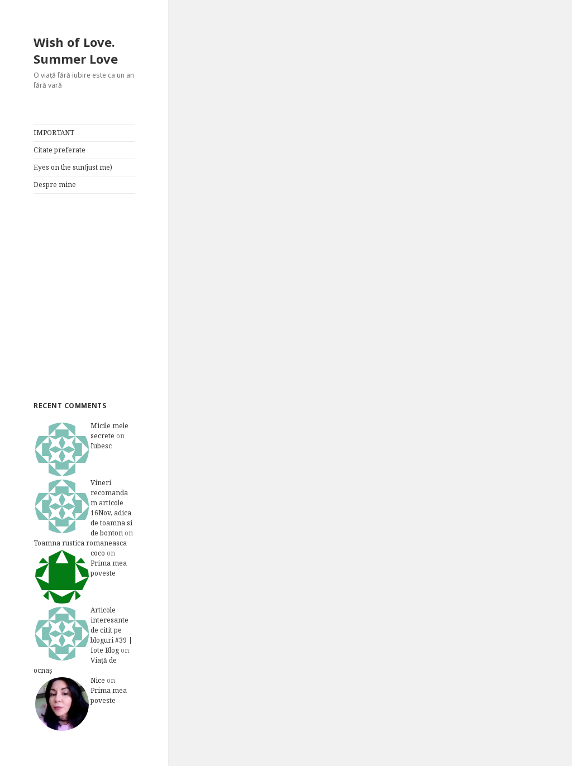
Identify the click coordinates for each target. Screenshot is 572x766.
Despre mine (55, 184)
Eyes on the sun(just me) (73, 167)
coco (97, 553)
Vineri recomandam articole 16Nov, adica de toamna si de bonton (111, 508)
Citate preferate (59, 150)
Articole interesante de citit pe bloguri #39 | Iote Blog (111, 630)
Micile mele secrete (109, 431)
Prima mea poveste (108, 568)
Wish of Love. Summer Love (76, 50)
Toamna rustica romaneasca (80, 543)
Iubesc (101, 446)
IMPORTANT (54, 132)
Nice (97, 680)
